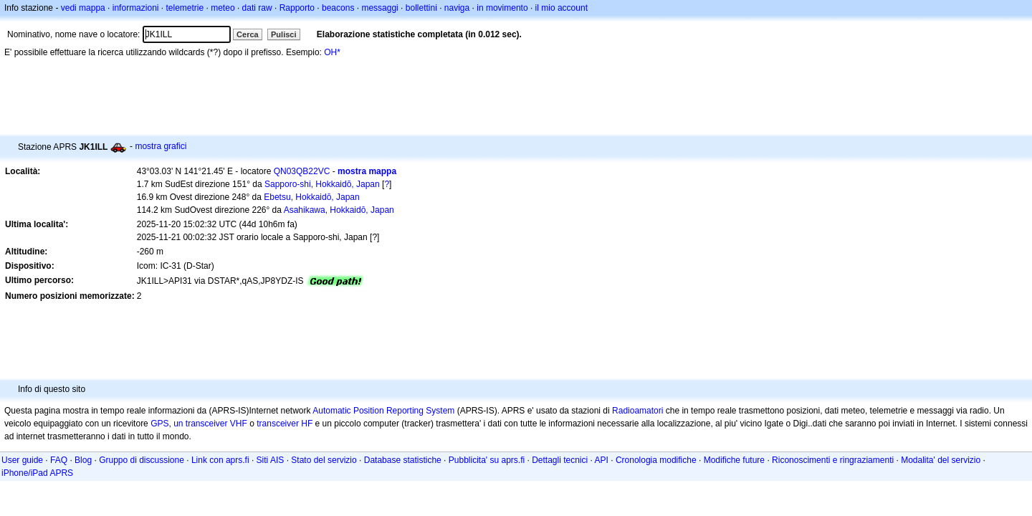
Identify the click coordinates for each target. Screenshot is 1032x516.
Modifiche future (734, 460)
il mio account (561, 8)
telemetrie (185, 8)
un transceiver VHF (210, 424)
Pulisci (283, 34)
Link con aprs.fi (220, 460)
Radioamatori (637, 411)
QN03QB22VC (302, 171)
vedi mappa (83, 8)
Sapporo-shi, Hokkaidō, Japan (322, 184)
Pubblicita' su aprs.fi (487, 460)
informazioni (136, 8)
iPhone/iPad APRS (37, 473)
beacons (338, 8)
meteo (222, 8)
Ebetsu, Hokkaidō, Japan (311, 197)
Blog (83, 460)
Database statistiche (402, 460)
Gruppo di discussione (141, 460)
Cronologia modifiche (656, 460)
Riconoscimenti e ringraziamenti (833, 460)
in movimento (502, 8)
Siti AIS (271, 460)
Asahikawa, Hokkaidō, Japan (339, 210)
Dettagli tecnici (560, 460)
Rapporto (297, 8)
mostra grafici (160, 146)
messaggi (379, 8)
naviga (456, 8)
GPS (159, 424)
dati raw (257, 8)
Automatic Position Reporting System (383, 411)
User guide (22, 460)
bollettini (421, 8)
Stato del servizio (323, 460)
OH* (332, 52)
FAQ (58, 460)
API (601, 460)
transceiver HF (284, 424)
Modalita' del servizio (940, 460)
